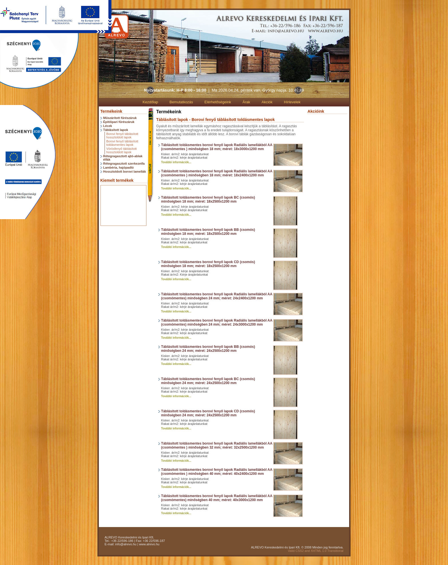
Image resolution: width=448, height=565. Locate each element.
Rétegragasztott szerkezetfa (124, 163)
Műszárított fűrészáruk (120, 118)
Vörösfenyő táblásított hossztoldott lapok (121, 150)
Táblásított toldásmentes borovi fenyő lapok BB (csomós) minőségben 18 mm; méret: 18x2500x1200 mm (208, 232)
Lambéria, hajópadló (118, 167)
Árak (246, 102)
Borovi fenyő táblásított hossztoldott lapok (122, 135)
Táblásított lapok (115, 130)
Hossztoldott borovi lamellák (124, 171)
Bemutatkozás (181, 102)
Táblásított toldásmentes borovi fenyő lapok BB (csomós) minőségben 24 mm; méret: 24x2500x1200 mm (208, 349)
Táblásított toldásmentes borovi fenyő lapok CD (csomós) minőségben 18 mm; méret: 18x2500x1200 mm (208, 264)
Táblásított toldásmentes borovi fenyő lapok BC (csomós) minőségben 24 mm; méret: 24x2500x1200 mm (208, 381)
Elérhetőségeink (218, 102)
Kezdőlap (150, 102)
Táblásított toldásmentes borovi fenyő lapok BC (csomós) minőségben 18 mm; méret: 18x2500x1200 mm (208, 199)
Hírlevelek (292, 102)
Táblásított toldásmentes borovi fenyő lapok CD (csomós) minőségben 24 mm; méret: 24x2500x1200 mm (208, 413)
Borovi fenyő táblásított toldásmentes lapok (122, 143)
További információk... (176, 162)
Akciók (267, 102)
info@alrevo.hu (125, 544)
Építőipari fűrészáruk (118, 122)
